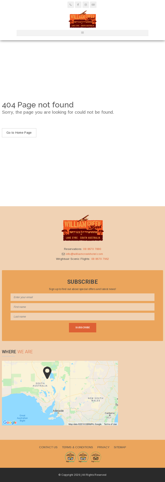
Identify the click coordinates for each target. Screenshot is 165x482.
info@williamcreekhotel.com (84, 254)
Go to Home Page (19, 132)
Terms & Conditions (77, 447)
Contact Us (48, 447)
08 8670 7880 (92, 249)
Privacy (103, 447)
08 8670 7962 (100, 258)
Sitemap (120, 447)
